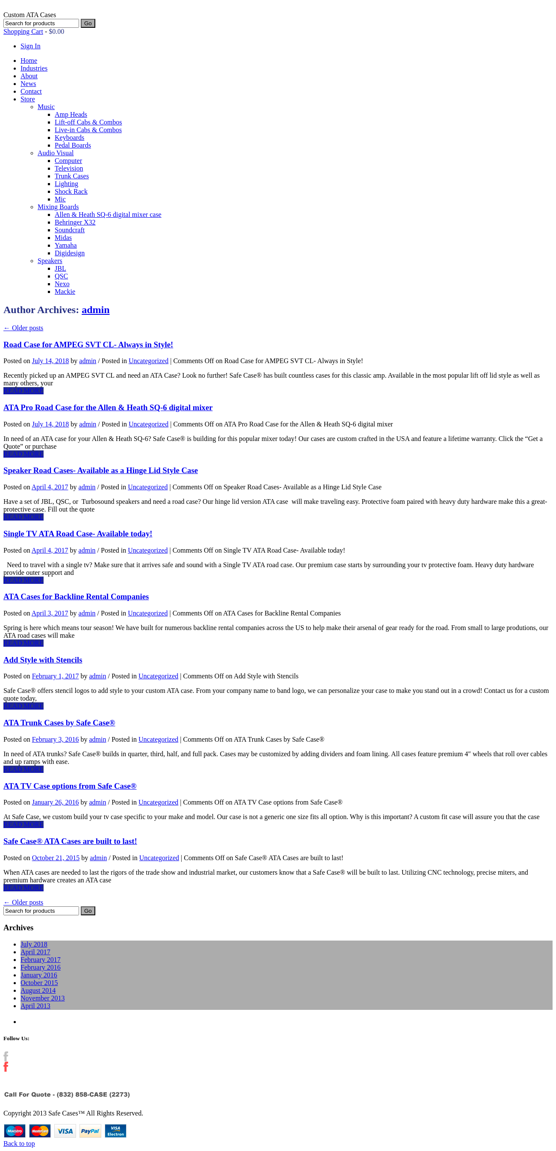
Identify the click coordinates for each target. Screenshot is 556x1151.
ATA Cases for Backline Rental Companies (76, 596)
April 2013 (35, 1005)
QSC (61, 276)
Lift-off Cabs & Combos (88, 122)
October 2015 (39, 982)
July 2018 (34, 944)
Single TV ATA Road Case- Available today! (77, 533)
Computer (68, 160)
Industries (34, 68)
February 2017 (41, 959)
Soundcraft (70, 230)
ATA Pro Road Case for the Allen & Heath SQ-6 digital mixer (108, 407)
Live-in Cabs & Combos (88, 129)
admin (95, 309)
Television (69, 168)
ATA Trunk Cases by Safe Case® (59, 722)
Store (28, 99)
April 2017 (35, 952)
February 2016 (41, 967)
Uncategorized (148, 360)
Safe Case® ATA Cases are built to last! (70, 841)
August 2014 (38, 990)
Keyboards (69, 137)
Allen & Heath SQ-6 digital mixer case (108, 214)
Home (29, 60)
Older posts (23, 327)
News (28, 83)
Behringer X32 (75, 222)
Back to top (19, 1143)
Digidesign (70, 253)
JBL (60, 268)
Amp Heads (71, 114)
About (29, 76)
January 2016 (39, 975)
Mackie (65, 291)
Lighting (66, 183)
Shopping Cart (23, 31)
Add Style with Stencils (42, 659)
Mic (60, 199)
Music (46, 106)
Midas (63, 237)
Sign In (31, 46)
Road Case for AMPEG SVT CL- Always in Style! (88, 344)
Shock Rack (71, 191)
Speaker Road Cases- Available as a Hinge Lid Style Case (100, 470)
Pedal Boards (73, 145)
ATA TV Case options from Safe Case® (70, 785)
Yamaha (66, 245)
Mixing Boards (58, 206)
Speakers (50, 260)
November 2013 (43, 998)
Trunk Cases (72, 176)
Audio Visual (56, 153)
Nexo (62, 283)
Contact (31, 91)
